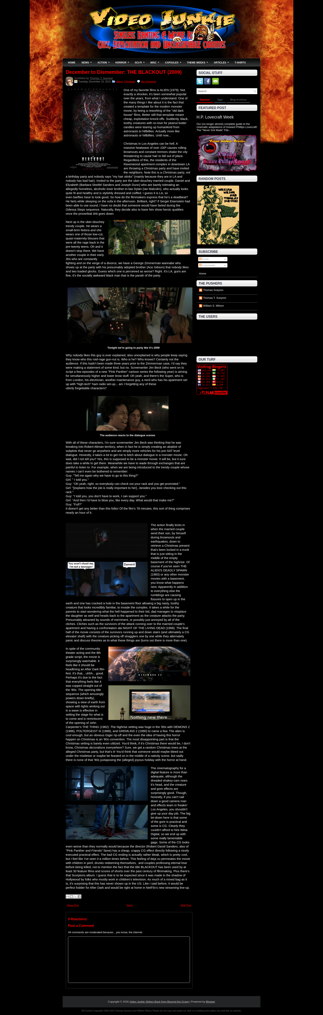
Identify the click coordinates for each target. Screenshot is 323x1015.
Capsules (174, 61)
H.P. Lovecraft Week (215, 117)
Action (104, 61)
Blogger (210, 1001)
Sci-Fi (141, 61)
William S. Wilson (213, 305)
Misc (156, 61)
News (88, 61)
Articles (223, 61)
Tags (220, 99)
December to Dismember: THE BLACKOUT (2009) (124, 72)
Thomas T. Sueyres (101, 78)
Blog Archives (238, 99)
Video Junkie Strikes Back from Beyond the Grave (159, 1001)
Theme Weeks (199, 61)
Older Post (185, 905)
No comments (148, 81)
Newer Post (73, 905)
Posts (204, 259)
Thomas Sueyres (213, 290)
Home (71, 62)
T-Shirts (240, 62)
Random (205, 99)
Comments (207, 265)
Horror (123, 61)
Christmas (129, 81)
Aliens (119, 81)
